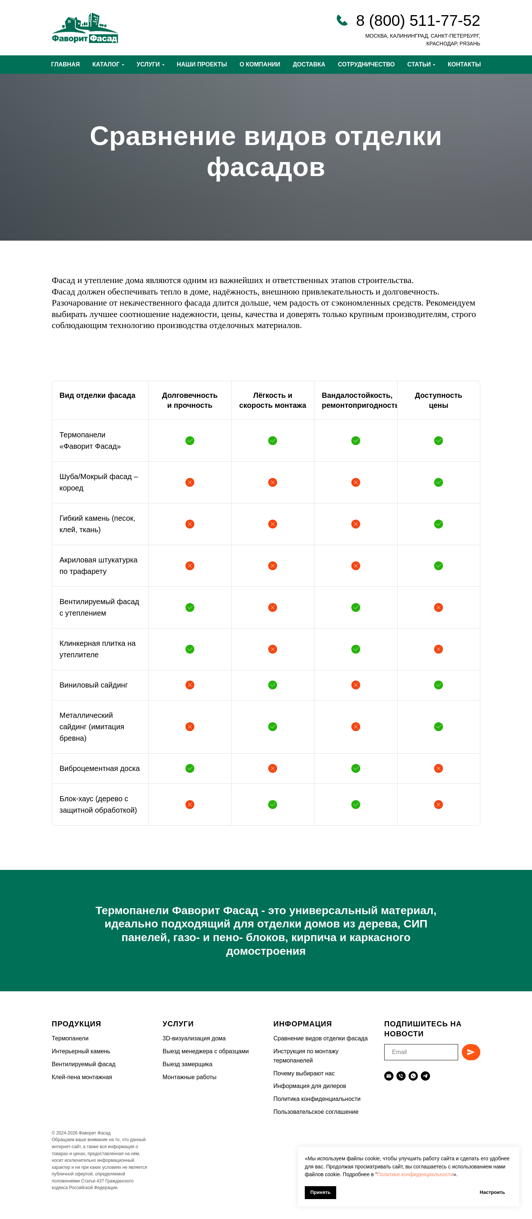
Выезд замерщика (187, 1064)
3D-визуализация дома (194, 1038)
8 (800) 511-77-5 (414, 20)
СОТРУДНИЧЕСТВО (366, 64)
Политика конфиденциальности (317, 1099)
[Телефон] (401, 1076)
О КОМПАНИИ (259, 64)
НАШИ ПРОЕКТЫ (202, 64)
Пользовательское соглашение (315, 1112)
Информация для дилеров (309, 1086)
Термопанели (70, 1038)
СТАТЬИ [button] (419, 64)
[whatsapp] (413, 1076)
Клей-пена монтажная (82, 1077)
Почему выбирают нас (304, 1073)
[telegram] (425, 1076)
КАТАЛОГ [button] (106, 64)
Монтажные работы (189, 1077)
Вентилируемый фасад (84, 1064)
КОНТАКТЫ (464, 64)
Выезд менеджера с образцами (206, 1051)
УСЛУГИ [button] (148, 64)
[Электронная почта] (388, 1076)
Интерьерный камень (81, 1051)
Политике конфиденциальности (415, 1174)
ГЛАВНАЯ (65, 64)
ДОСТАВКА (309, 64)
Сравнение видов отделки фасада (320, 1038)
